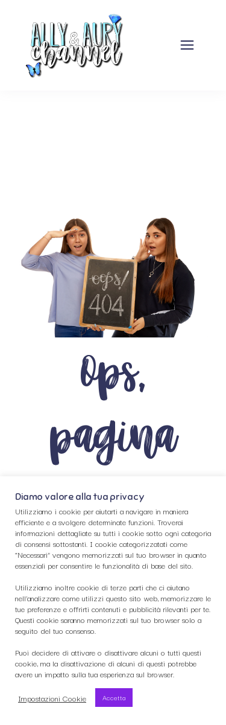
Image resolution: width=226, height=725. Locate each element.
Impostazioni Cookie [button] (52, 697)
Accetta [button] (113, 697)
